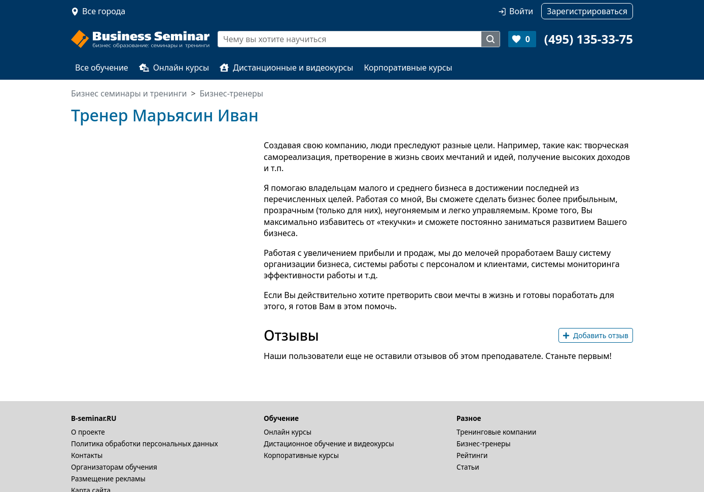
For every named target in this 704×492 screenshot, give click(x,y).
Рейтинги (472, 455)
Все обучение (101, 67)
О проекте (88, 432)
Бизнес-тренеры (483, 443)
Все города (103, 11)
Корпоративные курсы (408, 67)
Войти (521, 11)
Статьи (467, 467)
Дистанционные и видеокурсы (286, 67)
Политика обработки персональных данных (144, 443)
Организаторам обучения (114, 467)
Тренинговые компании (496, 432)
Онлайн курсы (174, 67)
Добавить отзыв (595, 335)
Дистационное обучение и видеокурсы (329, 443)
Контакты (86, 455)
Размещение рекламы (108, 478)
